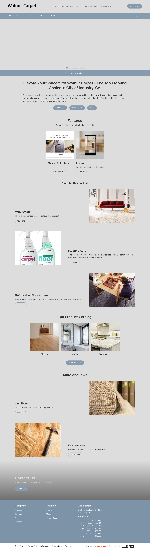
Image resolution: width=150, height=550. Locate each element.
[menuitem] (14, 16)
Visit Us (92, 107)
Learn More (59, 171)
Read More (21, 221)
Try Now (81, 171)
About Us (20, 413)
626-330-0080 (107, 6)
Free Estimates (134, 6)
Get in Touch (60, 107)
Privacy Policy (57, 546)
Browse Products (75, 362)
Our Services (75, 454)
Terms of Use (70, 546)
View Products (77, 107)
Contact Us (21, 488)
